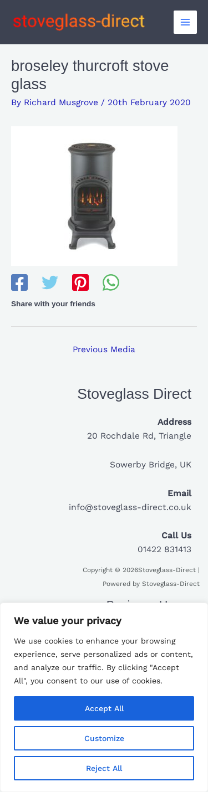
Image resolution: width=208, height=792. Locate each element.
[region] (104, 697)
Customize (104, 738)
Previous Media (104, 349)
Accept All (104, 708)
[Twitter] (50, 283)
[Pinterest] (80, 283)
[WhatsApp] (111, 283)
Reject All (104, 768)
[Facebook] (19, 283)
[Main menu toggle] (185, 22)
